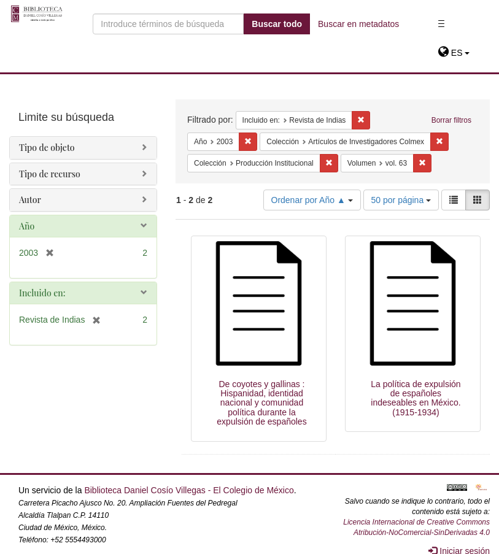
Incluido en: (42, 293)
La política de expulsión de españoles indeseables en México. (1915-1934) (415, 398)
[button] (454, 52)
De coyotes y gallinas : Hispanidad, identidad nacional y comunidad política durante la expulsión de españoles (261, 403)
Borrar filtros (451, 120)
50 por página (401, 200)
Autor (30, 200)
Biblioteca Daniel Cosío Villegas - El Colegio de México (188, 490)
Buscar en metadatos (358, 24)
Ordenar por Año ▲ (312, 200)
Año (26, 226)
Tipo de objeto (47, 147)
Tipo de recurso (49, 174)
